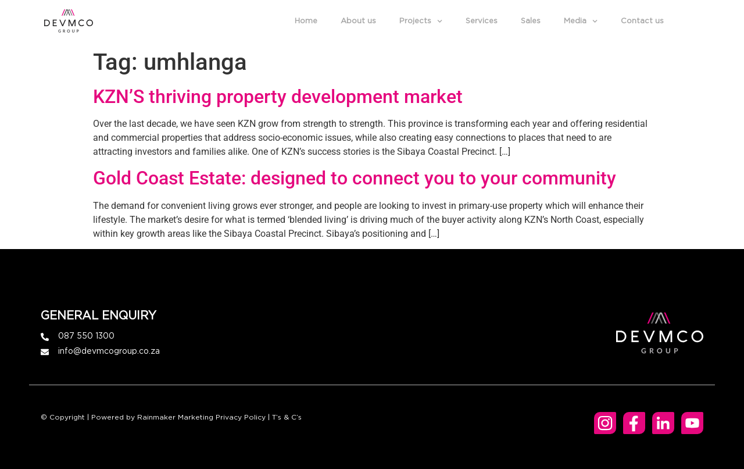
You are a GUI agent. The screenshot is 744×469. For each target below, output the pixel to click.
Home (309, 21)
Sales (533, 21)
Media (583, 21)
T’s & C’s (287, 417)
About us (361, 21)
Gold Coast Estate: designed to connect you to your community (354, 178)
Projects (423, 21)
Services (484, 21)
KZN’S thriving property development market (278, 97)
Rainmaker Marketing (175, 417)
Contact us (645, 21)
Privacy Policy (241, 417)
